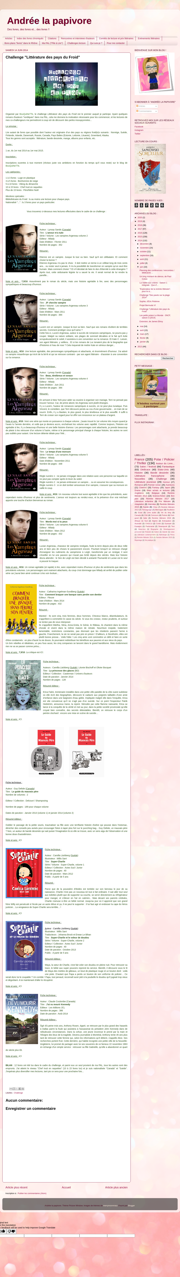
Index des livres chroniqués (30, 38)
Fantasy (155, 488)
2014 (140, 240)
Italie (145, 518)
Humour (166, 482)
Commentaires (144, 111)
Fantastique (168, 466)
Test (173, 526)
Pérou (172, 535)
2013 (140, 347)
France (139, 459)
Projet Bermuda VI (147, 305)
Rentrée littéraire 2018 (145, 537)
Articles (8, 38)
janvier (143, 342)
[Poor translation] (11, 1231)
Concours (154, 515)
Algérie (155, 521)
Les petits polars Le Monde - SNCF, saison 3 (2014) (155, 316)
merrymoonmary (110, 1206)
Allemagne (159, 510)
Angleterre (139, 493)
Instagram (139, 130)
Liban (173, 532)
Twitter (137, 134)
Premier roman (154, 485)
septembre (145, 255)
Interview (152, 504)
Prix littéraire (164, 501)
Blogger (131, 1206)
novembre (144, 248)
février (143, 338)
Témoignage (147, 510)
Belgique (155, 493)
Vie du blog (166, 512)
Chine (155, 507)
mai (142, 326)
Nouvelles (140, 478)
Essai (140, 512)
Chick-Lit (148, 523)
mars (142, 334)
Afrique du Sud (141, 521)
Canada (138, 515)
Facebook (139, 127)
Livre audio (151, 512)
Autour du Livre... (165, 463)
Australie (138, 523)
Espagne (138, 526)
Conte (158, 523)
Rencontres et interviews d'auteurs (78, 38)
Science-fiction (159, 496)
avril (142, 330)
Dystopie (168, 523)
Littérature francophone (149, 475)
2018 (140, 225)
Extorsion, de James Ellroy (151, 321)
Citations (52, 38)
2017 (140, 229)
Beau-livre (142, 529)
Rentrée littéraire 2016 (161, 518)
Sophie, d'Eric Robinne (149, 301)
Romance (139, 485)
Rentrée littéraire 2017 (157, 499)
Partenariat (150, 526)
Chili (146, 515)
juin (142, 267)
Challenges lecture (76, 43)
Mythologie (163, 535)
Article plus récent (16, 1187)
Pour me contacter (116, 43)
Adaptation (139, 504)
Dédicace (145, 469)
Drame (138, 490)
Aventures (170, 485)
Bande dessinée (159, 472)
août (142, 259)
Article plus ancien (116, 1187)
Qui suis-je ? (96, 43)
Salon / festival (148, 466)
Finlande (148, 532)
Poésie (164, 515)
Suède (146, 507)
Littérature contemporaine (146, 535)
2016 (140, 233)
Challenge (18, 1093)
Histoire (139, 472)
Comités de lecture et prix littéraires (116, 38)
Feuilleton (171, 510)
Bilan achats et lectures (158, 490)
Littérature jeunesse (145, 482)
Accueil (66, 1187)
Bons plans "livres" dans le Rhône (21, 43)
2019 (140, 221)
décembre (144, 244)
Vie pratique (149, 540)
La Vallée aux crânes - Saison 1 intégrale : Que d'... (153, 284)
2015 (140, 237)
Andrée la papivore (49, 20)
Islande (164, 532)
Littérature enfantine (144, 501)
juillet (142, 263)
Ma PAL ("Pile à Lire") (52, 43)
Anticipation (166, 521)
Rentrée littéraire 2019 (164, 537)
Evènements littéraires (149, 38)
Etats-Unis (163, 469)
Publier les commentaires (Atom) (32, 1193)
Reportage (138, 540)
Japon (167, 488)
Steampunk (162, 526)
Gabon (156, 532)
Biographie (154, 529)
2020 (140, 217)
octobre (143, 251)
